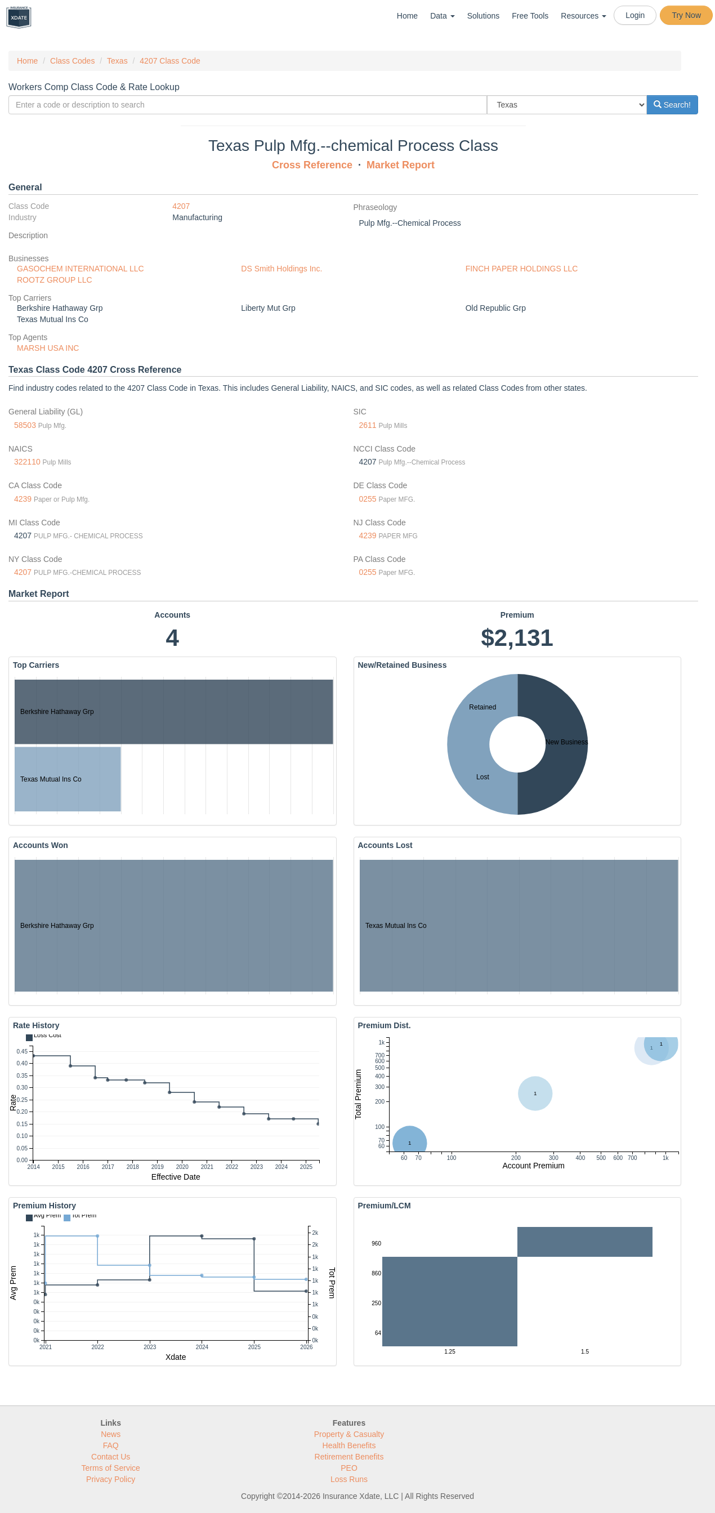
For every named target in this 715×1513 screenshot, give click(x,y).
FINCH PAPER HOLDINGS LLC (522, 268)
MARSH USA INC (48, 347)
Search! (672, 104)
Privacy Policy (110, 1479)
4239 (23, 498)
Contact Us (110, 1456)
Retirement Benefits (349, 1456)
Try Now (686, 15)
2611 (368, 425)
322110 (27, 461)
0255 (368, 498)
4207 (181, 206)
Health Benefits (349, 1445)
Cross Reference (312, 165)
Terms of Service (111, 1467)
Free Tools (530, 15)
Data (442, 15)
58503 (25, 425)
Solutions (483, 15)
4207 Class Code (170, 60)
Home (407, 15)
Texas (117, 60)
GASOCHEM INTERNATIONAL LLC (80, 268)
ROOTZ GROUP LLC (54, 279)
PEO (349, 1467)
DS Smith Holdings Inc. (281, 268)
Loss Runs (349, 1479)
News (110, 1434)
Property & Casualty (349, 1434)
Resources (583, 15)
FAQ (111, 1445)
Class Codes (72, 60)
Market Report (401, 165)
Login (635, 15)
